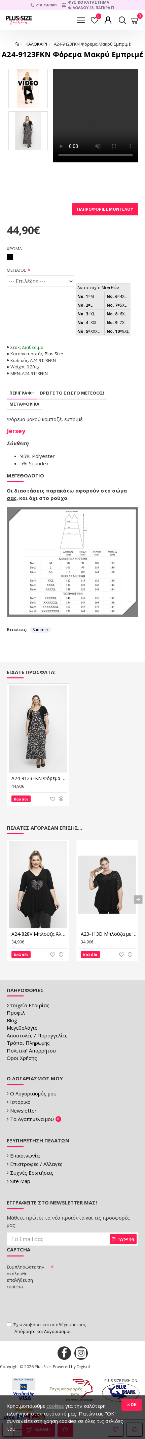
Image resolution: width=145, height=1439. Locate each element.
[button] (138, 899)
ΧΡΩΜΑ (14, 249)
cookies (55, 1405)
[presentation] (58, 1305)
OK (134, 1404)
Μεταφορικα (24, 404)
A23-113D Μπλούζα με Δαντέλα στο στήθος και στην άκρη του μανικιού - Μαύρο (109, 934)
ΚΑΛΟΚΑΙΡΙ (36, 44)
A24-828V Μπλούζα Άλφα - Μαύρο (39, 934)
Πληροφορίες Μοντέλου (105, 209)
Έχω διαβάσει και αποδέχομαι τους (46, 1328)
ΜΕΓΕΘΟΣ (16, 270)
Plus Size (54, 354)
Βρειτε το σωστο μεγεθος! (72, 393)
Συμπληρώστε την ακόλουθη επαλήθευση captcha (25, 1277)
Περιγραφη (22, 393)
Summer (40, 629)
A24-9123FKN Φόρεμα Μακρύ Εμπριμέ (39, 778)
